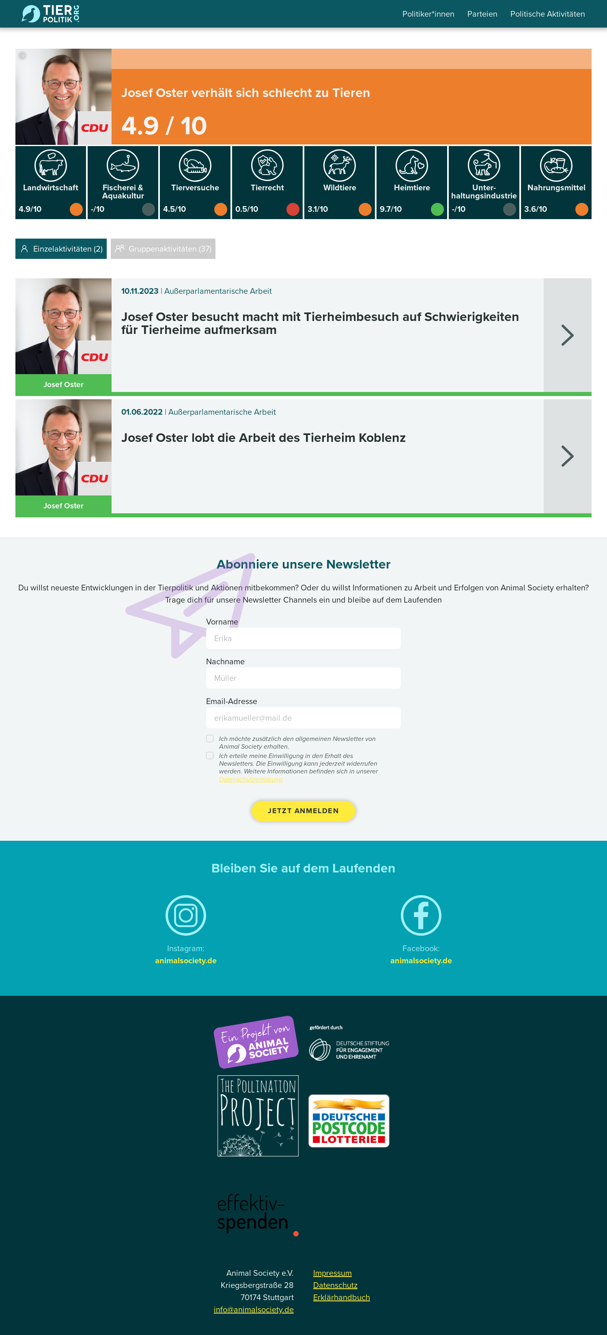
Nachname (225, 661)
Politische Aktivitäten (547, 14)
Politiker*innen (428, 14)
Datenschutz (335, 1285)
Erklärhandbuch (341, 1297)
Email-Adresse (231, 701)
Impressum (332, 1273)
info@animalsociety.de (254, 1309)
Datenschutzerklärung (250, 779)
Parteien (482, 14)
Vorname (222, 622)
